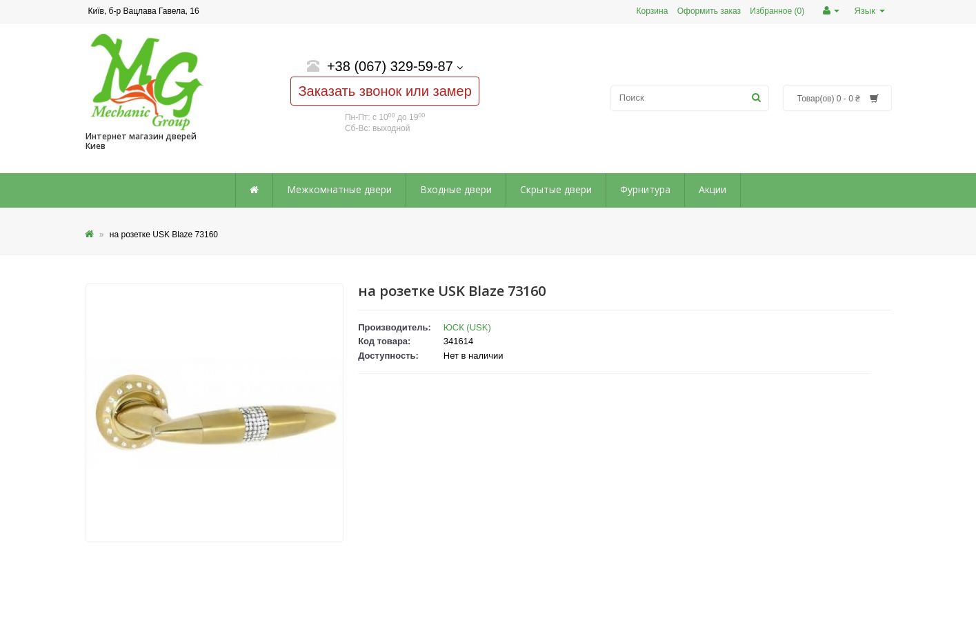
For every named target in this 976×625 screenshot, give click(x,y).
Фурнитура (645, 189)
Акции (712, 189)
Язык (869, 11)
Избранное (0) (777, 11)
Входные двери (456, 189)
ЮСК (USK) (467, 327)
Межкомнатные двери (339, 189)
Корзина (652, 11)
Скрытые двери (556, 189)
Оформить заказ (709, 11)
